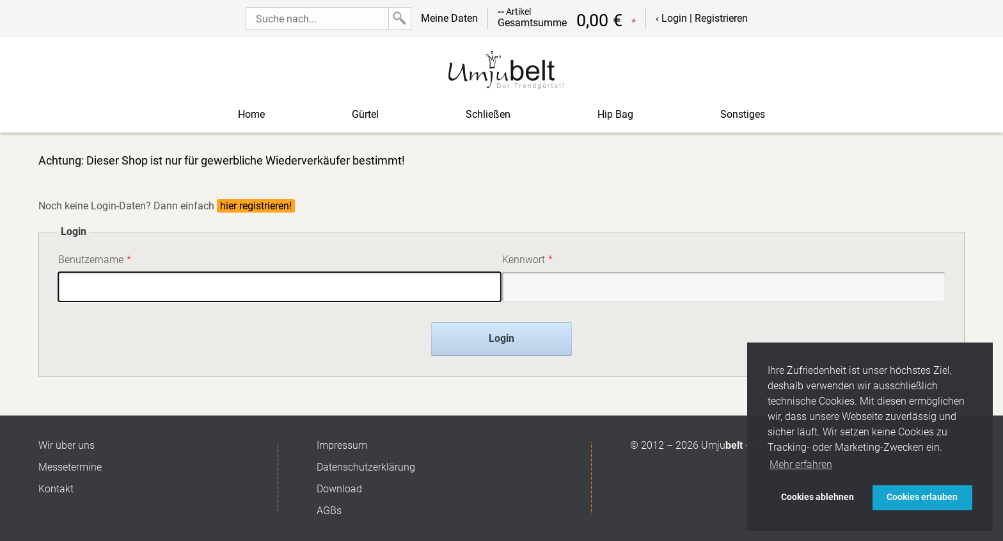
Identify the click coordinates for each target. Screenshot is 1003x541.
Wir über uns (66, 445)
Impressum (342, 445)
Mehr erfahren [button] (801, 464)
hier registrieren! (256, 206)
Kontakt (56, 489)
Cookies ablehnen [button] (817, 497)
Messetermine (70, 467)
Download (339, 489)
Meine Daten (449, 18)
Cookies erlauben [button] (922, 497)
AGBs (329, 511)
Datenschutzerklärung (366, 467)
